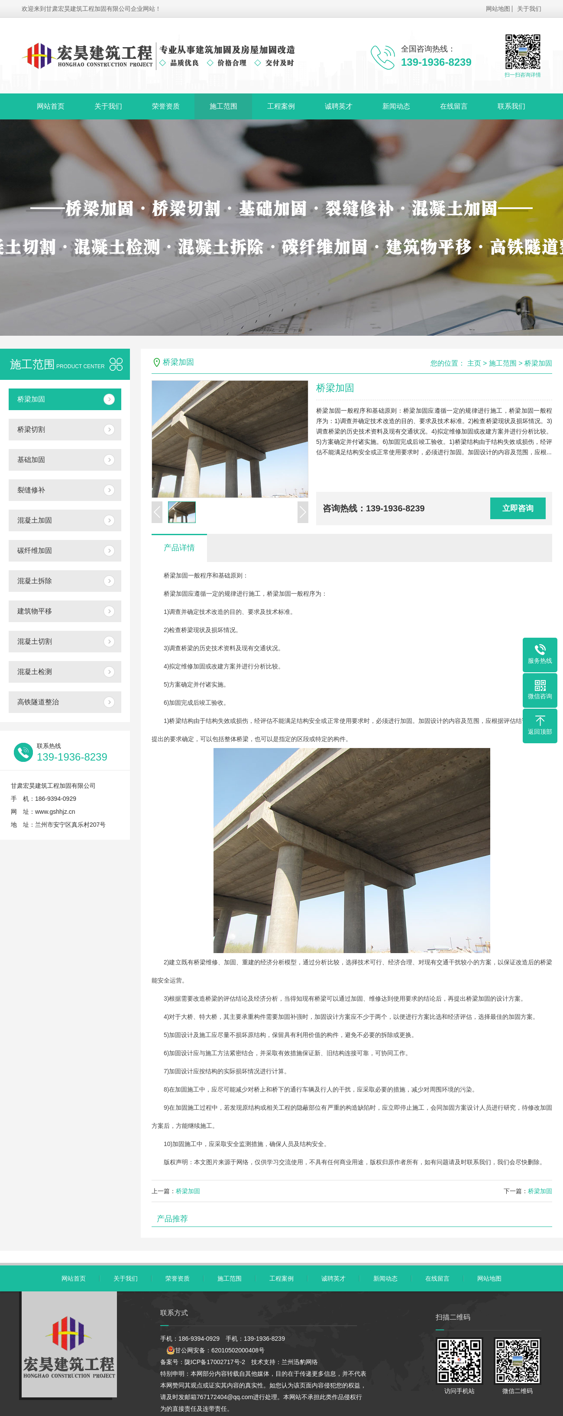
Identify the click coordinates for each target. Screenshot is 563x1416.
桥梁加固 (31, 399)
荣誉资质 (166, 106)
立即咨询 (518, 508)
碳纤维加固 (34, 550)
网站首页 (51, 106)
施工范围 (223, 106)
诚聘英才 (339, 106)
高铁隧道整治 (38, 702)
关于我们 (529, 8)
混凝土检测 (34, 671)
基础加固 (31, 459)
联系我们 (511, 106)
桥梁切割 (31, 429)
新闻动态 (396, 106)
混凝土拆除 (34, 580)
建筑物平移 (34, 611)
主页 (474, 363)
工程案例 (281, 106)
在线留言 (454, 106)
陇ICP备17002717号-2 (214, 1361)
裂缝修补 (31, 490)
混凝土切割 (34, 641)
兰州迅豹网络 (300, 1361)
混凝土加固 (34, 520)
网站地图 (498, 8)
